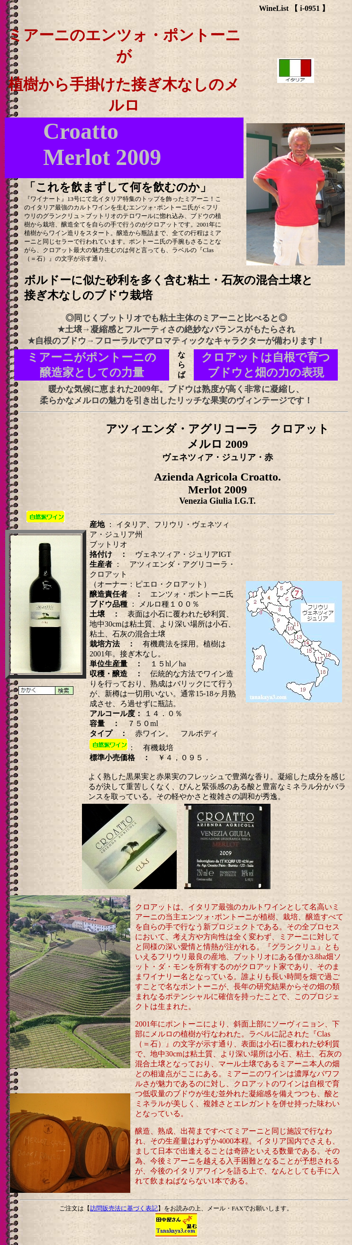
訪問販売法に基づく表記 (124, 1208)
